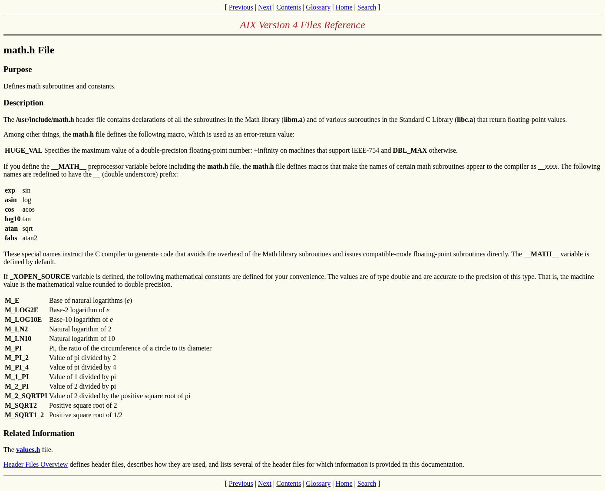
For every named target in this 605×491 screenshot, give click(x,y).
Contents (288, 7)
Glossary (318, 7)
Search (367, 7)
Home (343, 7)
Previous (241, 7)
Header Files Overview (35, 464)
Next (264, 7)
